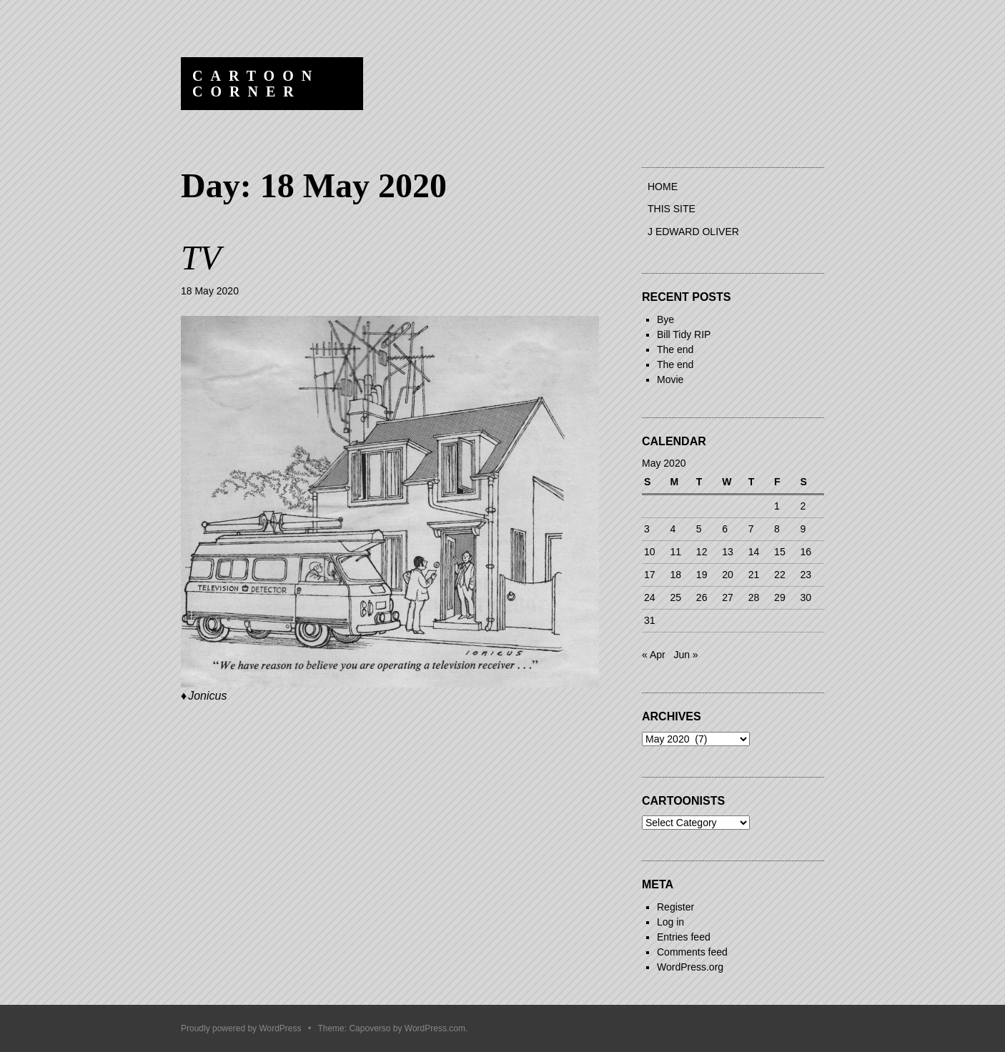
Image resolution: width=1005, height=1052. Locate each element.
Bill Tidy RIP (684, 334)
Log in (670, 922)
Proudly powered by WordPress (241, 1028)
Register (675, 907)
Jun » (685, 654)
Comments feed (692, 952)
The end (675, 349)
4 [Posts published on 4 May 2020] (672, 529)
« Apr (653, 654)
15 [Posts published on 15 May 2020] (780, 551)
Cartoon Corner (256, 83)
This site (671, 208)
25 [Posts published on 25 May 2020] (675, 597)
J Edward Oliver (693, 231)
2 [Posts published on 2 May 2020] (803, 506)
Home (663, 186)
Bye (665, 319)
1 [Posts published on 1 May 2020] (777, 506)
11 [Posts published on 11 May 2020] (675, 551)
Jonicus (207, 696)
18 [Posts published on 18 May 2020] (675, 574)
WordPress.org (690, 967)
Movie (670, 379)
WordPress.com (435, 1028)
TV (201, 258)
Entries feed (684, 937)
